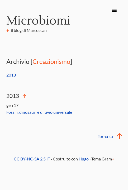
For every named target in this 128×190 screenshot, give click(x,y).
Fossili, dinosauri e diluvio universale (39, 112)
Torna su (109, 136)
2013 (11, 74)
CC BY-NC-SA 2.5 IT (32, 158)
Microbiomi (38, 20)
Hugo (84, 158)
